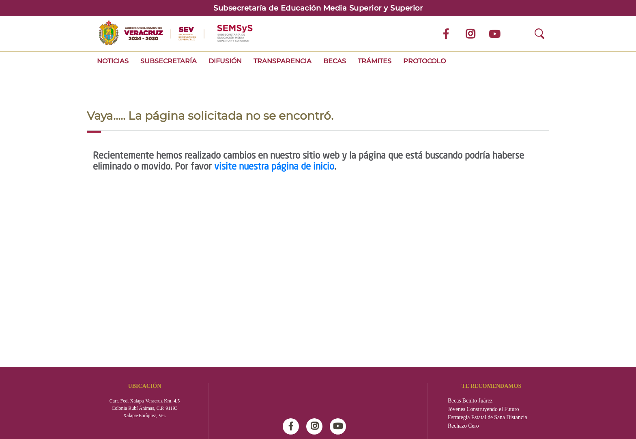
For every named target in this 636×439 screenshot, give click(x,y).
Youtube (340, 426)
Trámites (374, 61)
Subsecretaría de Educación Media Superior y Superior (318, 8)
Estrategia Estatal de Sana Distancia (487, 417)
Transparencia (283, 61)
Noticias (113, 61)
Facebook (293, 426)
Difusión (225, 61)
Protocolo (424, 61)
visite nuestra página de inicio (274, 167)
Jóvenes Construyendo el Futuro (483, 409)
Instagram (316, 426)
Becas (334, 61)
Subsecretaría (168, 61)
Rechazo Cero (463, 426)
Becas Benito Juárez (470, 401)
